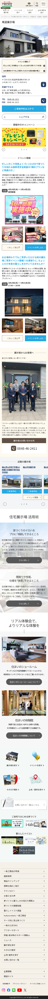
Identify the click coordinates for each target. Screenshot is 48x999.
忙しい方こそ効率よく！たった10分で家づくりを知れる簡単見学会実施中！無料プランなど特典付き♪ (24, 65)
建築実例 (8, 876)
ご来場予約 (11, 491)
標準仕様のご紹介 (11, 886)
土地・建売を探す (42, 11)
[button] (3, 149)
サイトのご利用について (37, 984)
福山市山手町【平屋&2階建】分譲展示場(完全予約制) (11, 470)
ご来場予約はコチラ (24, 108)
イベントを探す (18, 11)
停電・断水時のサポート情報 (16, 935)
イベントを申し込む (36, 247)
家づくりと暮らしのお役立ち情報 (19, 900)
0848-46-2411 (13, 99)
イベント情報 (32, 497)
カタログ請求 (30, 11)
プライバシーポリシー (20, 984)
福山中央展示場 (29, 467)
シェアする (24, 116)
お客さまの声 (9, 895)
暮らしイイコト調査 (12, 910)
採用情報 (6, 984)
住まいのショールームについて (24, 681)
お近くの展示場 (5, 10)
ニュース (7, 940)
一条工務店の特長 (11, 871)
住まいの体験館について (24, 735)
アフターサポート (11, 930)
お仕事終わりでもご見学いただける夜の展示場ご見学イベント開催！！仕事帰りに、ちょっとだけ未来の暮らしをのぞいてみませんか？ (24, 70)
